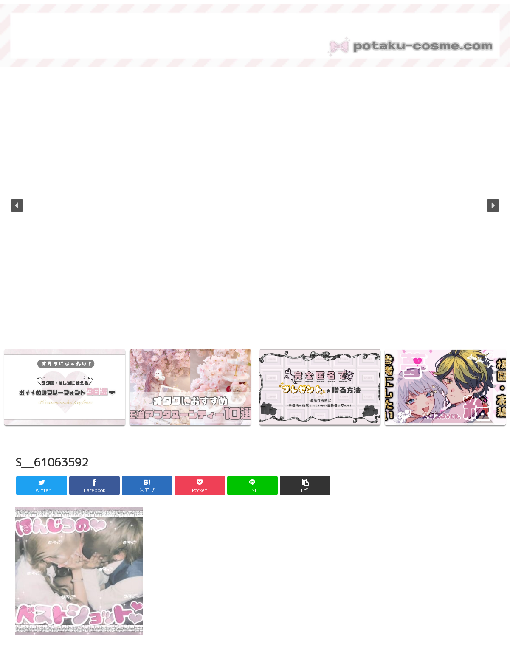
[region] (255, 211)
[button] (17, 205)
